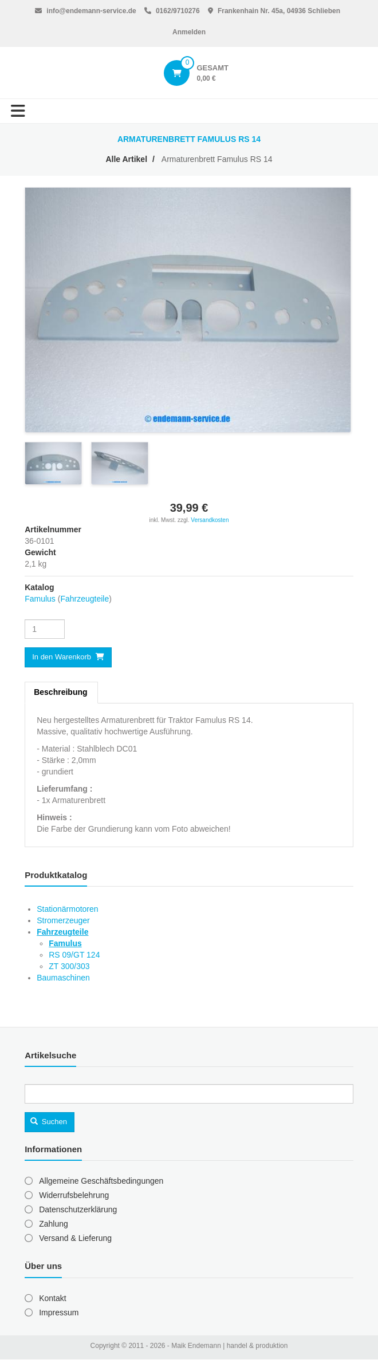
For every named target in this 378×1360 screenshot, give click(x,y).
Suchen (48, 1121)
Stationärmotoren (67, 909)
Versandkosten (210, 520)
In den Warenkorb (61, 657)
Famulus (40, 598)
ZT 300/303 (69, 966)
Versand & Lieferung (75, 1238)
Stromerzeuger (63, 920)
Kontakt (52, 1298)
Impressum (58, 1312)
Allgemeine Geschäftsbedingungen (101, 1181)
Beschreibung (60, 692)
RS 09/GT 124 (74, 954)
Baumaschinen (63, 977)
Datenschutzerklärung (78, 1209)
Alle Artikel (126, 159)
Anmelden (189, 32)
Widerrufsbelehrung (74, 1195)
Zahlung (53, 1224)
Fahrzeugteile (84, 598)
